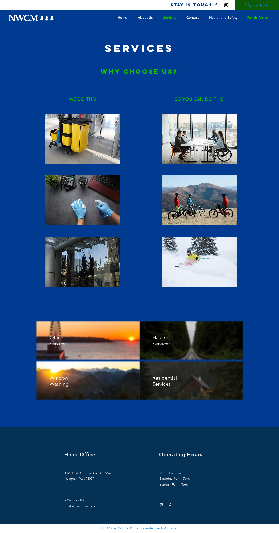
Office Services (59, 340)
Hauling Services (161, 340)
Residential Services (164, 381)
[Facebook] (215, 5)
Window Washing (60, 381)
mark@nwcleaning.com (82, 506)
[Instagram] (226, 5)
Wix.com (171, 528)
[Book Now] (257, 17)
